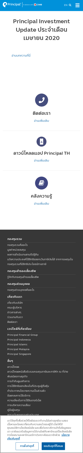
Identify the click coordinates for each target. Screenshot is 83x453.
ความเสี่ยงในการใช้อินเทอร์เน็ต (24, 400)
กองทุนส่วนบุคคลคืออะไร (20, 290)
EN (65, 5)
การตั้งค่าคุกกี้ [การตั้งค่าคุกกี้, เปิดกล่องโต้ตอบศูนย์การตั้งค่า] (27, 446)
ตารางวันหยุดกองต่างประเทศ (23, 415)
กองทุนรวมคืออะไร (17, 245)
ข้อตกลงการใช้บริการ (18, 395)
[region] (41, 434)
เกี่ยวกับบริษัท (15, 303)
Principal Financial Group (22, 335)
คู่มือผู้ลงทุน (13, 410)
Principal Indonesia (19, 339)
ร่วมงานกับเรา (15, 317)
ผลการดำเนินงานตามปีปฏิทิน (23, 254)
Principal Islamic (17, 344)
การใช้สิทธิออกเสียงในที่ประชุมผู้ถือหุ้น (28, 386)
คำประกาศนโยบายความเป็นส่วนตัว (26, 391)
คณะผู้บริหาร (14, 307)
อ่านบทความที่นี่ (21, 55)
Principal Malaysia (18, 349)
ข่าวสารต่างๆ (14, 312)
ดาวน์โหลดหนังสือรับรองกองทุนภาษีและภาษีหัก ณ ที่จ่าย (37, 371)
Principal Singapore (19, 354)
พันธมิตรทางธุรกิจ (17, 376)
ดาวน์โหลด (13, 367)
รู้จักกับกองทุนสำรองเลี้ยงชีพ (23, 277)
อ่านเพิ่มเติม (41, 121)
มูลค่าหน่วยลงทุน (16, 250)
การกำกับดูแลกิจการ (18, 381)
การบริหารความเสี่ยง (18, 405)
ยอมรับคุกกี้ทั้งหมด (53, 446)
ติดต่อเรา (12, 322)
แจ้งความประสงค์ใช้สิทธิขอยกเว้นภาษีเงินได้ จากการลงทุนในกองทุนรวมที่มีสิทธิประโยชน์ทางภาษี (40, 261)
